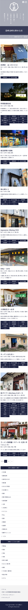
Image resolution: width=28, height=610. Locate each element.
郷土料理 (4, 574)
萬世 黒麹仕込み (6, 497)
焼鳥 (3, 567)
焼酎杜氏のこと (4, 17)
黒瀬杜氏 (4, 529)
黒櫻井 (4, 522)
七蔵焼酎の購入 (14, 17)
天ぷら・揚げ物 (6, 564)
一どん (4, 536)
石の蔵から (5, 490)
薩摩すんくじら (6, 532)
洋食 (3, 553)
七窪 (3, 504)
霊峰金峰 (4, 475)
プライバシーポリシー (8, 595)
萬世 (3, 493)
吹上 (3, 515)
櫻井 (3, 518)
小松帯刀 (4, 508)
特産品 (4, 546)
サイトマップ (6, 597)
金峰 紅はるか (6, 479)
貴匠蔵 (4, 483)
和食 (3, 549)
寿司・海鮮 (5, 560)
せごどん (4, 511)
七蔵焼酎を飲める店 (11, 18)
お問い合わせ (23, 16)
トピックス (20, 16)
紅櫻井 (4, 525)
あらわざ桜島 (6, 486)
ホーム (4, 589)
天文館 (4, 472)
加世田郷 (4, 500)
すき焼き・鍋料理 (6, 571)
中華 (3, 557)
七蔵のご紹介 (7, 16)
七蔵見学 (17, 15)
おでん (4, 578)
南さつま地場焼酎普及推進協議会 (11, 592)
